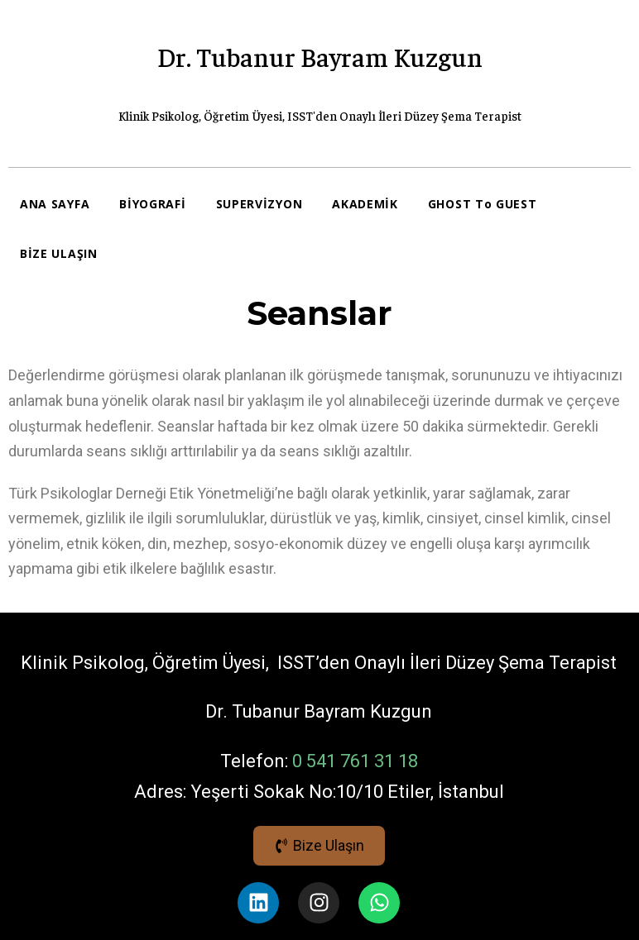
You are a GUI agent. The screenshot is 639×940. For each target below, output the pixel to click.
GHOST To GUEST (482, 204)
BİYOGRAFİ (152, 204)
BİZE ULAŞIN (59, 253)
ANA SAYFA (54, 204)
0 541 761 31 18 (355, 761)
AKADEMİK (365, 204)
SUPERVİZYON (259, 204)
